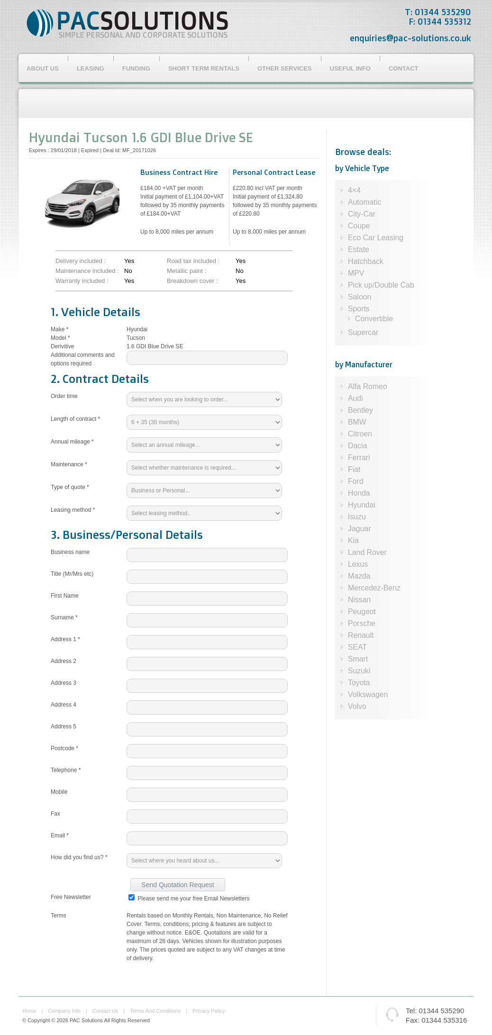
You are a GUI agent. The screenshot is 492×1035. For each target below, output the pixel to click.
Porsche (361, 623)
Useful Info (350, 68)
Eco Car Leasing (375, 238)
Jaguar (359, 529)
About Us (43, 68)
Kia (353, 540)
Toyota (359, 683)
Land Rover (367, 552)
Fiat (354, 469)
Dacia (357, 446)
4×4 (354, 190)
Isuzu (357, 517)
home (29, 1011)
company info (64, 1011)
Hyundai (361, 505)
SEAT (357, 647)
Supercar (363, 332)
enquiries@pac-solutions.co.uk (410, 38)
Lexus (358, 564)
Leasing (90, 68)
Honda (359, 493)
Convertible (374, 319)
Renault (361, 635)
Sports (359, 309)
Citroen (360, 434)
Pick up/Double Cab (381, 285)
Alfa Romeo (367, 386)
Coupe (359, 226)
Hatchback (365, 261)
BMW (357, 422)
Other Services (284, 68)
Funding (136, 68)
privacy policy (208, 1011)
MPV (356, 273)
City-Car (361, 214)
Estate (358, 249)
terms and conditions (155, 1011)
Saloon (359, 297)
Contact (404, 68)
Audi (355, 398)
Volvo (357, 706)
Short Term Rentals (203, 68)
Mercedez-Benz (374, 588)
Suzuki (359, 671)
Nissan (359, 600)
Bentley (360, 410)
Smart (358, 659)
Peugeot (362, 612)
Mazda (359, 576)
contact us (105, 1011)
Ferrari (359, 458)
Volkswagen (368, 694)
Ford (356, 481)
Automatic (364, 202)
